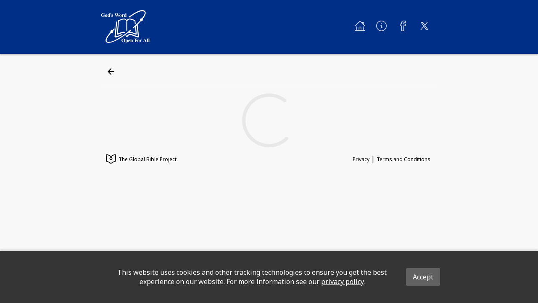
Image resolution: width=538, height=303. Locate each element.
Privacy (361, 159)
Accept (423, 277)
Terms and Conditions (403, 159)
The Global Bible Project (141, 160)
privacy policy (342, 281)
